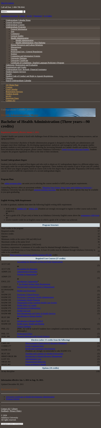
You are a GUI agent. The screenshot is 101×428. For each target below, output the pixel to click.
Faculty (9, 74)
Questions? (38, 16)
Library (22, 16)
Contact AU (10, 100)
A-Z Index (48, 16)
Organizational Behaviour (35, 362)
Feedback (5, 411)
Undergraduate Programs (16, 27)
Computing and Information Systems (25, 56)
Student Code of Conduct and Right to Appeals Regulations (29, 76)
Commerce (15, 34)
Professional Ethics (24, 334)
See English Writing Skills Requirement (34, 284)
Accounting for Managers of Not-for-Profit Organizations (40, 262)
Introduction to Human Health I (29, 316)
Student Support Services (16, 72)
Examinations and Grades (16, 67)
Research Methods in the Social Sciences (33, 336)
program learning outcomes (45, 190)
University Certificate (19, 60)
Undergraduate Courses (15, 25)
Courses (9, 87)
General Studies (17, 36)
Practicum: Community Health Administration (35, 297)
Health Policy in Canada (26, 305)
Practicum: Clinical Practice (28, 294)
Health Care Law (24, 311)
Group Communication (34, 346)
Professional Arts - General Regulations (26, 52)
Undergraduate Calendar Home (18, 20)
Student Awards (12, 94)
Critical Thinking (24, 326)
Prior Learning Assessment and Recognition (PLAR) (31, 255)
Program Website (13, 399)
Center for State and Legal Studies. (75, 149)
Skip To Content (7, 3)
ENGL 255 (33, 209)
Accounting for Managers (27, 269)
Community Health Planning (28, 300)
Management (16, 47)
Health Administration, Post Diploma (30, 43)
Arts (12, 31)
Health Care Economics (26, 291)
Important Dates (12, 98)
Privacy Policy (16, 411)
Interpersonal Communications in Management (35, 287)
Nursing (14, 49)
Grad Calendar (12, 89)
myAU (29, 16)
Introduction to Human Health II (30, 321)
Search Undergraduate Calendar (18, 80)
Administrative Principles (27, 272)
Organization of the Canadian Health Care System (37, 303)
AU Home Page (12, 85)
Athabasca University (9, 16)
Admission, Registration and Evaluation (22, 65)
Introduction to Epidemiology (29, 308)
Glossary (9, 78)
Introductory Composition (27, 281)
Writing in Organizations (27, 274)
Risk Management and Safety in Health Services (36, 313)
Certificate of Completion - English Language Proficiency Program (37, 63)
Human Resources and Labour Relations (27, 45)
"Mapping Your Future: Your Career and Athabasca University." (67, 188)
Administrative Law (33, 359)
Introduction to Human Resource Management (43, 356)
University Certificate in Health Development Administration (30, 397)
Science (14, 54)
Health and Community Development (40, 349)
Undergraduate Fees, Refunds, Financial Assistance (26, 69)
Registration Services (14, 92)
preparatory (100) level (90, 215)
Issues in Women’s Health (35, 364)
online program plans (13, 183)
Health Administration (20, 38)
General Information (14, 22)
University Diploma (19, 58)
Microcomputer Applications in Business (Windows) (46, 343)
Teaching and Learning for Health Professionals (44, 354)
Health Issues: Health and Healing (30, 324)
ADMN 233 (21, 209)
